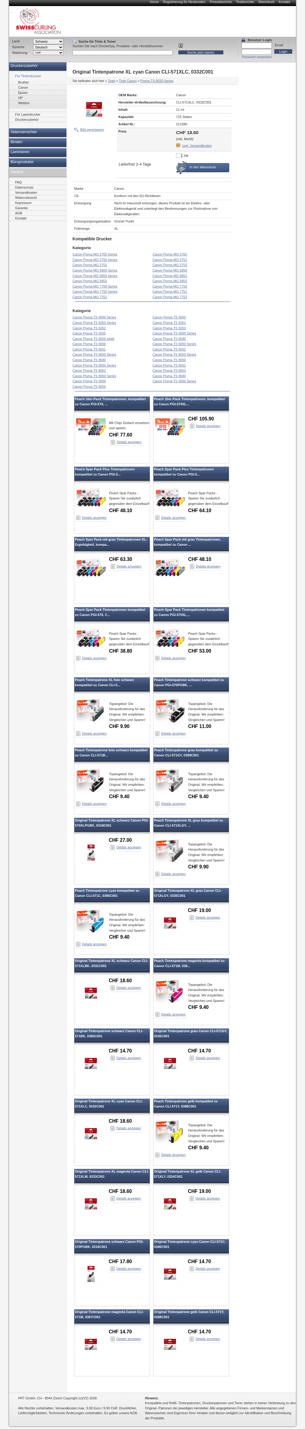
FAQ (18, 182)
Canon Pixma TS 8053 (169, 370)
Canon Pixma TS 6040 (169, 339)
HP (20, 98)
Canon (23, 87)
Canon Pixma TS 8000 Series (94, 354)
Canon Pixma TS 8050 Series (94, 365)
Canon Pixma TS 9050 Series (174, 381)
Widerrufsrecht (26, 197)
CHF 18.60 (120, 980)
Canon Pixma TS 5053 (169, 328)
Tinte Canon (128, 81)
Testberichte (245, 2)
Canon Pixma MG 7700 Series (94, 286)
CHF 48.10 (120, 510)
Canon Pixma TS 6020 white (93, 339)
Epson (22, 92)
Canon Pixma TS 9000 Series (94, 376)
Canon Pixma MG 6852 (89, 281)
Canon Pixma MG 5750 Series (94, 260)
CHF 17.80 (120, 1261)
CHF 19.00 (199, 910)
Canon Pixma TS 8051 (169, 365)
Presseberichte (221, 2)
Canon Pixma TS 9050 (89, 381)
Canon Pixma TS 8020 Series (174, 354)
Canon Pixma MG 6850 (169, 270)
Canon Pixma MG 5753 (169, 265)
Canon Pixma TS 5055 (89, 333)
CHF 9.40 (119, 796)
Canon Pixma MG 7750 (169, 286)
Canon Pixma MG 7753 (169, 297)
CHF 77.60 (120, 434)
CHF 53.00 (199, 651)
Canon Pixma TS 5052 (89, 328)
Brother (23, 82)
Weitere (24, 103)
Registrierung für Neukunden (184, 2)
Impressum (23, 203)
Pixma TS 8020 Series (156, 81)
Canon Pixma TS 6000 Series (174, 333)
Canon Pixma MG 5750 (169, 254)
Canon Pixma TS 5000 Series (94, 317)
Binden (16, 142)
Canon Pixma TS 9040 (169, 376)
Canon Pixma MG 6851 (169, 276)
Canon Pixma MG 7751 (169, 291)
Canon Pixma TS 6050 (89, 344)
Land (15, 41)
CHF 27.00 (120, 840)
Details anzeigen (129, 442)
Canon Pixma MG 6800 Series (94, 270)
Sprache (18, 47)
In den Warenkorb (203, 167)
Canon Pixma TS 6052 (169, 349)
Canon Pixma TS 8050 (169, 360)
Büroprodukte (22, 162)
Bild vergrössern (92, 129)
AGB (18, 213)
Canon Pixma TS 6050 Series (174, 344)
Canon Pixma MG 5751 (169, 260)
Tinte (111, 81)
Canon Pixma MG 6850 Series (94, 276)
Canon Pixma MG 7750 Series (94, 291)
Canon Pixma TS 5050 (169, 317)
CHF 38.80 (120, 651)
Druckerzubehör (24, 66)
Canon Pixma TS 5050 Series (94, 322)
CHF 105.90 (201, 418)
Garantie (21, 208)
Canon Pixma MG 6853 (169, 281)
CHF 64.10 (199, 510)
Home (154, 2)
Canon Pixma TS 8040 (89, 360)
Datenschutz (24, 187)
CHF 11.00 (199, 726)
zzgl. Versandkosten (197, 145)
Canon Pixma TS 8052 (89, 370)
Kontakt (284, 2)
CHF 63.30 (120, 559)
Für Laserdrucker (27, 114)
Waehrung (19, 52)
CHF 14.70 (120, 1050)
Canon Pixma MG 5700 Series (94, 254)
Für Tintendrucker (28, 76)
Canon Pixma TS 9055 (89, 386)
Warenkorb (266, 2)
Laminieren (20, 152)
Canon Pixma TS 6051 (89, 349)
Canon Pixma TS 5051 (169, 322)
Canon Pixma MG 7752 (89, 297)
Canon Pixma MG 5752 (89, 265)
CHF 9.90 (119, 726)
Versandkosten (26, 192)
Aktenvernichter (24, 132)
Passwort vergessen (257, 56)
